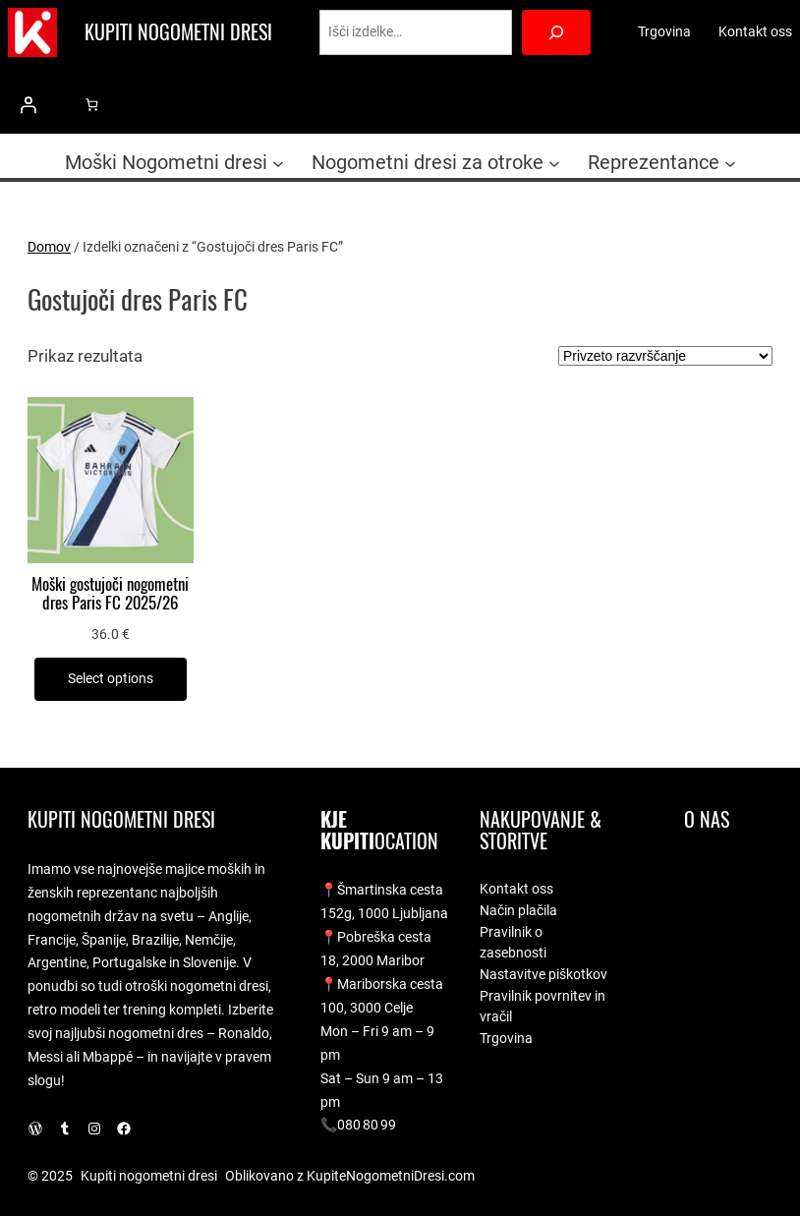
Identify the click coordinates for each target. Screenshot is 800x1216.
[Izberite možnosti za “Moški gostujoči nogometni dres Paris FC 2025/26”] (110, 679)
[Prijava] (28, 105)
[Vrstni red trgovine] (665, 356)
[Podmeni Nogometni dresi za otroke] (554, 162)
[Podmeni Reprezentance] (730, 162)
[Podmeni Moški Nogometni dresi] (278, 162)
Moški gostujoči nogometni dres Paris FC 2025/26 (110, 594)
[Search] (557, 33)
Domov (49, 247)
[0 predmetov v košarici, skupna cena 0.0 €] (92, 104)
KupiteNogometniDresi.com (391, 1176)
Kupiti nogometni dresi (178, 32)
